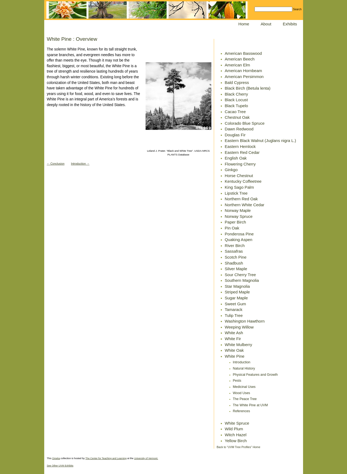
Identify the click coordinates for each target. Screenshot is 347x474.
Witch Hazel (236, 434)
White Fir (233, 338)
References (241, 411)
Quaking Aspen (238, 239)
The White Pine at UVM (250, 405)
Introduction (241, 362)
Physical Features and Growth (255, 375)
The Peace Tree (245, 399)
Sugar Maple (236, 298)
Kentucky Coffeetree (243, 181)
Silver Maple (236, 268)
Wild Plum (234, 428)
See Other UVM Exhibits (60, 465)
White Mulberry (238, 344)
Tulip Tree (234, 315)
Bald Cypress (237, 82)
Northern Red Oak (241, 199)
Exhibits (290, 24)
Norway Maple (238, 210)
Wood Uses (241, 393)
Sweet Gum (235, 304)
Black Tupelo (236, 105)
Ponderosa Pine (239, 234)
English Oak (236, 158)
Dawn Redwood (239, 129)
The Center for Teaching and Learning (106, 458)
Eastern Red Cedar (242, 152)
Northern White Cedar (244, 204)
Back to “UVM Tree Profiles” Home (238, 447)
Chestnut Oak (237, 117)
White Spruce (237, 423)
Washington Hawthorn (245, 321)
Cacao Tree (235, 111)
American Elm (237, 65)
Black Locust (236, 99)
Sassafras (234, 251)
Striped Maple (237, 292)
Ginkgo (231, 169)
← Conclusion (56, 163)
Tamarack (233, 309)
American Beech (240, 59)
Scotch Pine (236, 257)
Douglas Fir (235, 135)
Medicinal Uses (244, 387)
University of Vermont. (146, 458)
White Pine (235, 356)
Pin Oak (232, 228)
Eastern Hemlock (240, 146)
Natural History (244, 368)
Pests (237, 380)
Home (243, 24)
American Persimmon (244, 76)
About (266, 24)
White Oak (234, 350)
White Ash (234, 332)
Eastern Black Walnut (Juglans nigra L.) (260, 140)
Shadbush (234, 263)
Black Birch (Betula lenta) (247, 88)
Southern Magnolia (242, 280)
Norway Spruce (239, 216)
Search (297, 9)
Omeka (56, 458)
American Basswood (243, 53)
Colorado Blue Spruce (245, 123)
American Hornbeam (243, 70)
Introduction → (80, 163)
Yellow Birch (236, 440)
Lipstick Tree (236, 193)
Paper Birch (235, 222)
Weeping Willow (239, 327)
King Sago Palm (239, 187)
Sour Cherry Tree (240, 274)
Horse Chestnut (239, 175)
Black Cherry (236, 94)
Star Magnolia (237, 286)
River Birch (235, 245)
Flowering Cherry (240, 164)
